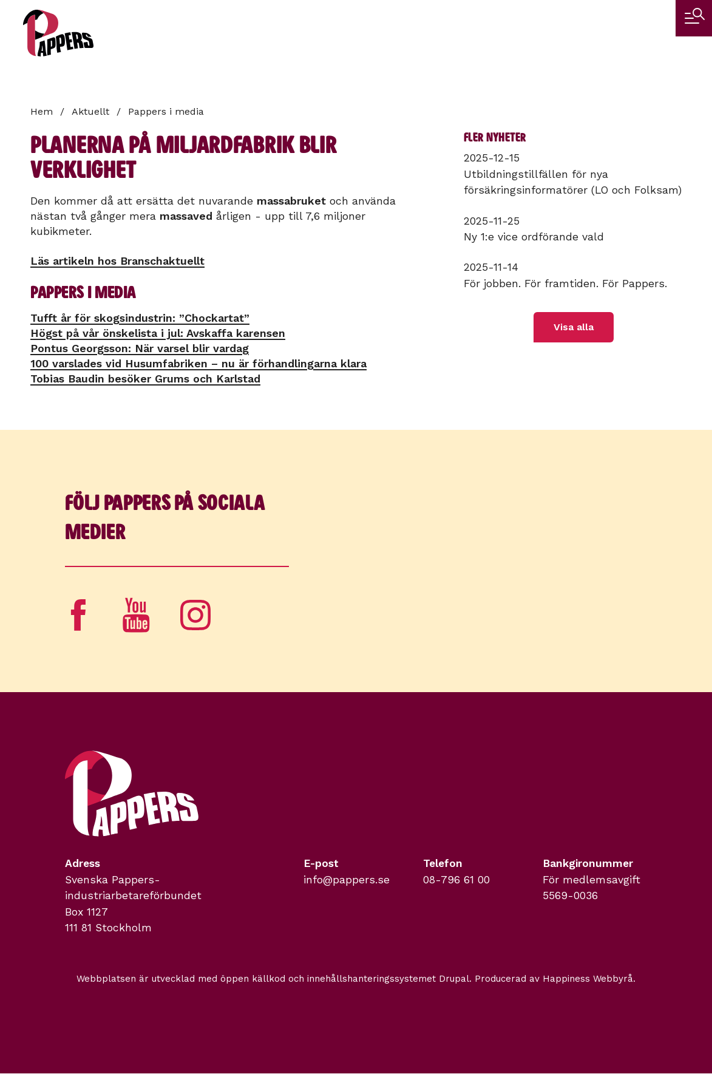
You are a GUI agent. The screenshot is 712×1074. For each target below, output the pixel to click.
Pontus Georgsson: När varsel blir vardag (139, 348)
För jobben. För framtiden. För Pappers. (565, 283)
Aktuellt (90, 111)
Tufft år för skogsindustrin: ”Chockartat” (139, 317)
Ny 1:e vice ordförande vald (534, 237)
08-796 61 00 (456, 880)
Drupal (454, 978)
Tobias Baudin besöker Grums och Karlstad (145, 378)
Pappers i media (166, 111)
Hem (41, 111)
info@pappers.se (346, 880)
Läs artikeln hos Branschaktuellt (117, 260)
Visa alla (574, 327)
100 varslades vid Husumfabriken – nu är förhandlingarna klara (198, 363)
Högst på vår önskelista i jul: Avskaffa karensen (157, 333)
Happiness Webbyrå (588, 978)
